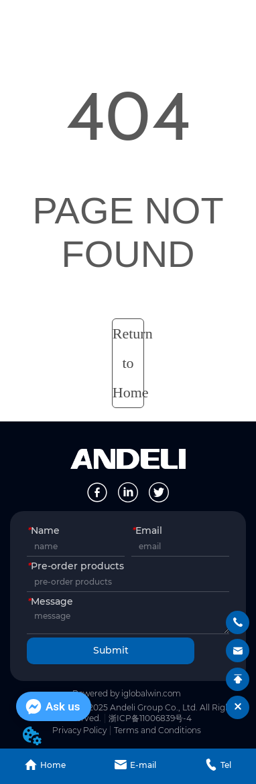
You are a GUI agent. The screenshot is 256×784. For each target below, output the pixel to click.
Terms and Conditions (157, 730)
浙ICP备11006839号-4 (150, 718)
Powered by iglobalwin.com (126, 693)
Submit (111, 650)
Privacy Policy (79, 730)
